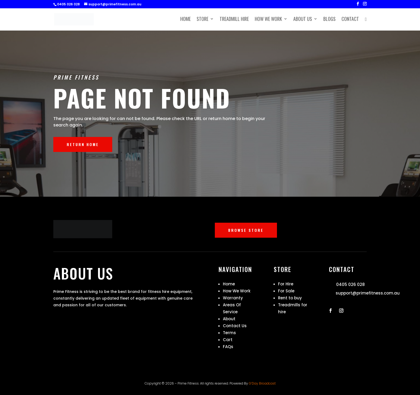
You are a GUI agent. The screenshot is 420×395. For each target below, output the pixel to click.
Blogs (329, 19)
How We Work (268, 19)
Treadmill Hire (234, 19)
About (229, 319)
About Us (302, 19)
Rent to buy (290, 298)
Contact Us (235, 326)
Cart (227, 339)
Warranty (233, 298)
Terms (229, 333)
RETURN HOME (83, 144)
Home (185, 19)
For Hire (285, 284)
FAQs (228, 346)
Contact (350, 19)
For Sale (286, 291)
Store (202, 19)
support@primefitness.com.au (368, 293)
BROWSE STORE (246, 230)
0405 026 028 (350, 284)
